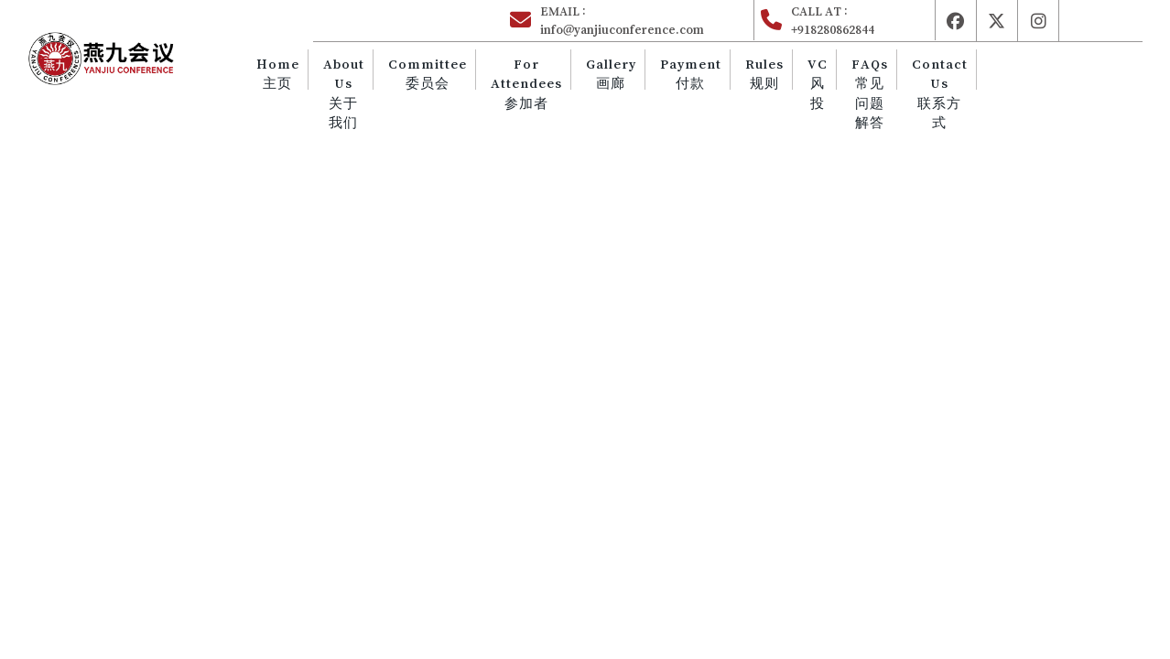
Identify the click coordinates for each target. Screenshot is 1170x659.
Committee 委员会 (472, 73)
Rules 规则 (783, 73)
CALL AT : (861, 21)
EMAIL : (645, 21)
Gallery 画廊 (643, 73)
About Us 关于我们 (395, 93)
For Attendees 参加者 (565, 83)
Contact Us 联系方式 (940, 93)
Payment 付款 (716, 73)
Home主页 (335, 73)
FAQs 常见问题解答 (876, 93)
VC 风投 (830, 83)
